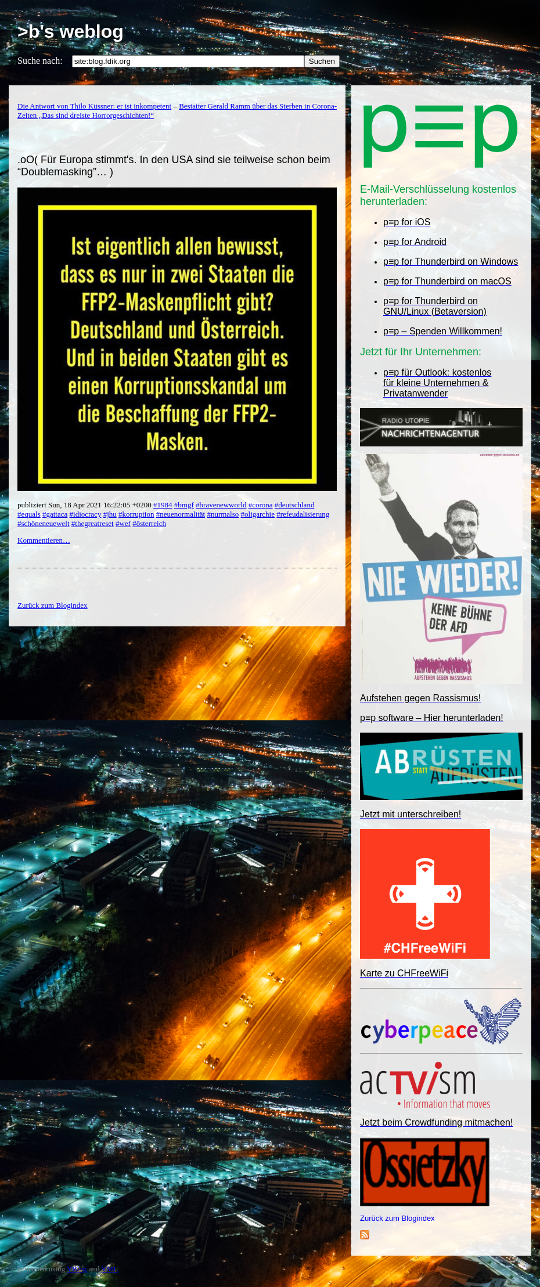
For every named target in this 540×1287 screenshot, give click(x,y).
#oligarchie (258, 514)
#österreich (149, 523)
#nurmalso (223, 514)
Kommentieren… (43, 540)
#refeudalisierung (302, 514)
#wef (123, 523)
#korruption (136, 514)
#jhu (110, 514)
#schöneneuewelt (43, 523)
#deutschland (295, 504)
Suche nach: (40, 61)
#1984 (162, 504)
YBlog (77, 1268)
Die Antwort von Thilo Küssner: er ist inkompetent (94, 106)
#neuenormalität (180, 514)
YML (109, 1268)
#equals (29, 514)
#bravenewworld (221, 504)
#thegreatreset (92, 523)
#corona (261, 504)
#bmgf (184, 504)
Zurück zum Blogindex (397, 1218)
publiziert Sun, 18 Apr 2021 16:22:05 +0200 (85, 504)
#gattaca (54, 514)
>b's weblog (70, 31)
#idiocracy (86, 514)
